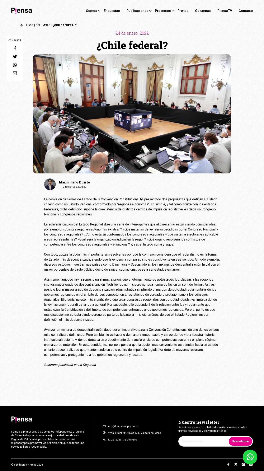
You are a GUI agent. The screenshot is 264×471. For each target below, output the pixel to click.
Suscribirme (240, 441)
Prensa (183, 11)
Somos (91, 11)
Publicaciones (137, 11)
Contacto (246, 11)
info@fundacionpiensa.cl (123, 426)
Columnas (203, 11)
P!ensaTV (224, 11)
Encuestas (112, 11)
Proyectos (163, 11)
